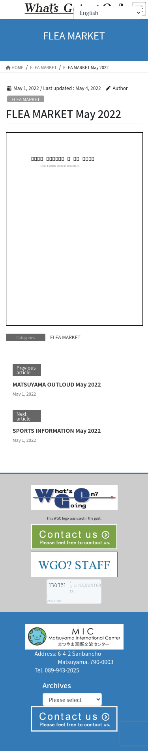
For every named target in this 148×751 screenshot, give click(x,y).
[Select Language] (107, 12)
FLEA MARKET (25, 99)
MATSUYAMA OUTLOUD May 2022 (57, 384)
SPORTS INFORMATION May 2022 (57, 430)
